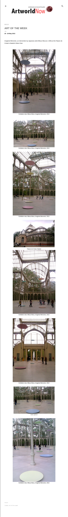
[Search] (62, 6)
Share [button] (6, 502)
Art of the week (13, 505)
